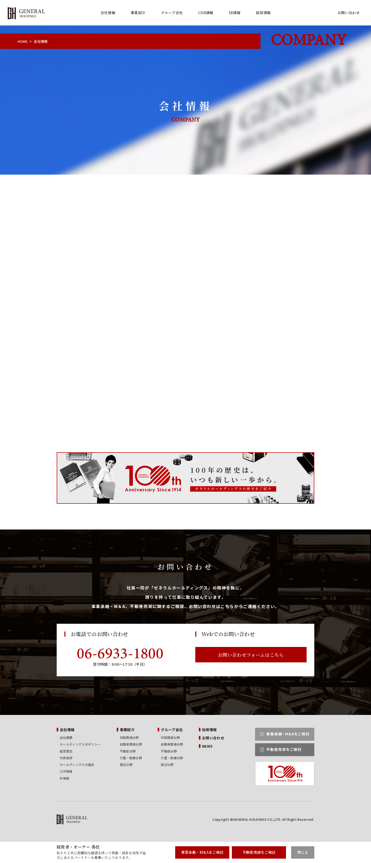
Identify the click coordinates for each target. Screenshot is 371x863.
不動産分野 (128, 751)
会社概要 (66, 737)
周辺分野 (126, 764)
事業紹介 (138, 12)
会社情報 (107, 12)
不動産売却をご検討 (259, 852)
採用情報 (263, 12)
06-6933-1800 (120, 654)
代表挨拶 (66, 758)
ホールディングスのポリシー (80, 744)
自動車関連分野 (131, 744)
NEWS (207, 746)
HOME (23, 41)
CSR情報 (205, 12)
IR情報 (234, 12)
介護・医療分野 (131, 758)
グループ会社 (172, 12)
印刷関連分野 (129, 737)
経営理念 (66, 751)
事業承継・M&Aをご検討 (202, 852)
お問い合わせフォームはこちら (251, 654)
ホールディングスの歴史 (77, 764)
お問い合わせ (349, 12)
